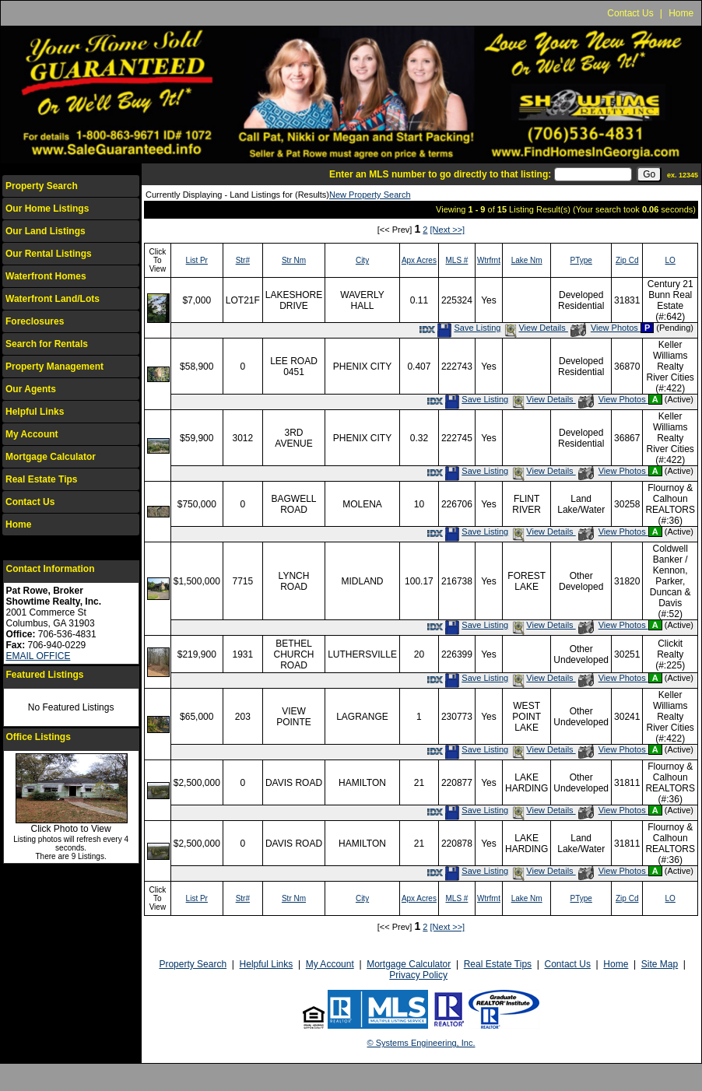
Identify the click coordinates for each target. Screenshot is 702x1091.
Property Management (54, 366)
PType (581, 260)
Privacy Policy (418, 975)
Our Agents (30, 389)
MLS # (456, 260)
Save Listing (468, 327)
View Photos (605, 327)
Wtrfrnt (488, 260)
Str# (243, 260)
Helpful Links (34, 411)
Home (681, 13)
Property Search (41, 186)
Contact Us (630, 13)
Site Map (659, 964)
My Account (31, 434)
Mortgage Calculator (50, 456)
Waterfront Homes (45, 276)
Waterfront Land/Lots (52, 298)
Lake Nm (526, 260)
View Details (535, 327)
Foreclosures (34, 321)
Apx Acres (419, 260)
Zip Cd (627, 260)
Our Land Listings (45, 231)
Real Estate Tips (41, 479)
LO (670, 260)
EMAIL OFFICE (38, 656)
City (362, 260)
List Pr (197, 260)
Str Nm (294, 260)
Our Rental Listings (48, 253)
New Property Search (370, 194)
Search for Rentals (46, 344)
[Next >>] (447, 229)
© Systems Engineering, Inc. (421, 1042)
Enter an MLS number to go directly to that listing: (440, 174)
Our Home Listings (47, 208)
